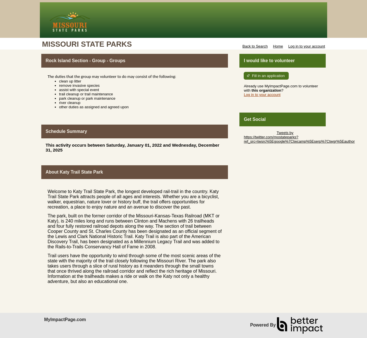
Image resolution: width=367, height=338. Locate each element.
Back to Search (255, 46)
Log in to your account (306, 46)
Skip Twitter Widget (260, 133)
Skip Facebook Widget (262, 150)
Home (278, 46)
